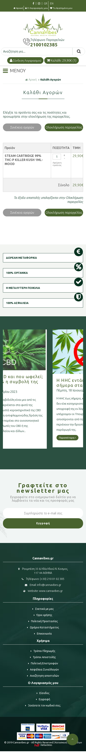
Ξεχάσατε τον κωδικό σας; (43, 705)
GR (45, 3)
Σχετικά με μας (43, 608)
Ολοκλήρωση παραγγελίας (64, 127)
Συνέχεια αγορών (22, 127)
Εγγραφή (43, 699)
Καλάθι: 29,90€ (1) (61, 60)
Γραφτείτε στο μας (43, 487)
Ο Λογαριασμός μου (36, 8)
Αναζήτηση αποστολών (43, 675)
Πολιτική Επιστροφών (43, 663)
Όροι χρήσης (43, 615)
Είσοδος (43, 693)
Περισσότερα (20, 439)
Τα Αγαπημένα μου (61, 8)
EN (51, 3)
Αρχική (18, 8)
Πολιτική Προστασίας (43, 621)
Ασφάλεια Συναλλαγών (43, 669)
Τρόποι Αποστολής (43, 657)
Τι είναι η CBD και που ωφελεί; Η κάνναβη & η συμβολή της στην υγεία (43, 381)
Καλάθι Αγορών (50, 79)
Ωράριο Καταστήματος (43, 627)
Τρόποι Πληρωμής (43, 651)
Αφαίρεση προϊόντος (57, 164)
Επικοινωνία (43, 633)
